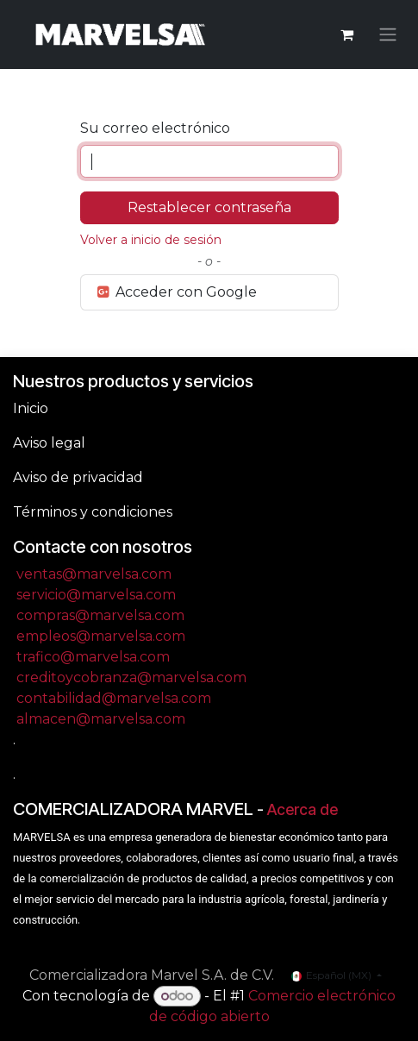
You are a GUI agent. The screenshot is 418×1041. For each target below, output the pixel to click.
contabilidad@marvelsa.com (113, 698)
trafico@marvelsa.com (93, 657)
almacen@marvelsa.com (100, 719)
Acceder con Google (176, 292)
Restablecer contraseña (209, 207)
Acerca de (302, 809)
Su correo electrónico (155, 128)
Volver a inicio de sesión (150, 240)
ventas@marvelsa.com (94, 574)
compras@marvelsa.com (100, 615)
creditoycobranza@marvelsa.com (131, 677)
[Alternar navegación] (388, 35)
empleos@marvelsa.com (100, 636)
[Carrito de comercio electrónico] (346, 34)
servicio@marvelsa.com (96, 594)
